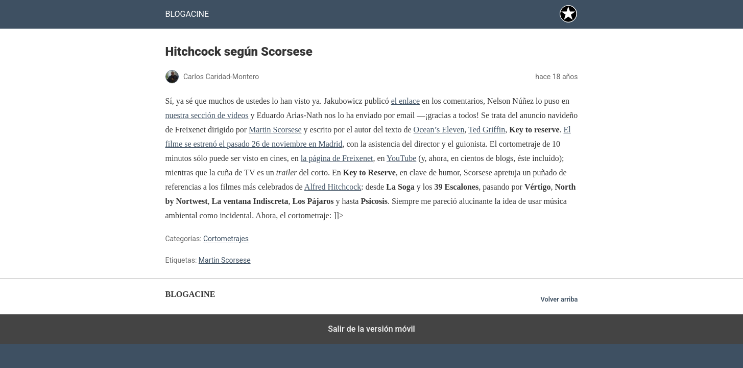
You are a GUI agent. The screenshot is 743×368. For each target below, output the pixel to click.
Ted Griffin (486, 129)
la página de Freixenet (337, 158)
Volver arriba (559, 299)
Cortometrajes (226, 239)
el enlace (405, 101)
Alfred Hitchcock (333, 186)
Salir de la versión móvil (371, 329)
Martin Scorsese (275, 129)
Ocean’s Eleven (439, 129)
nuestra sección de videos (207, 115)
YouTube (401, 158)
